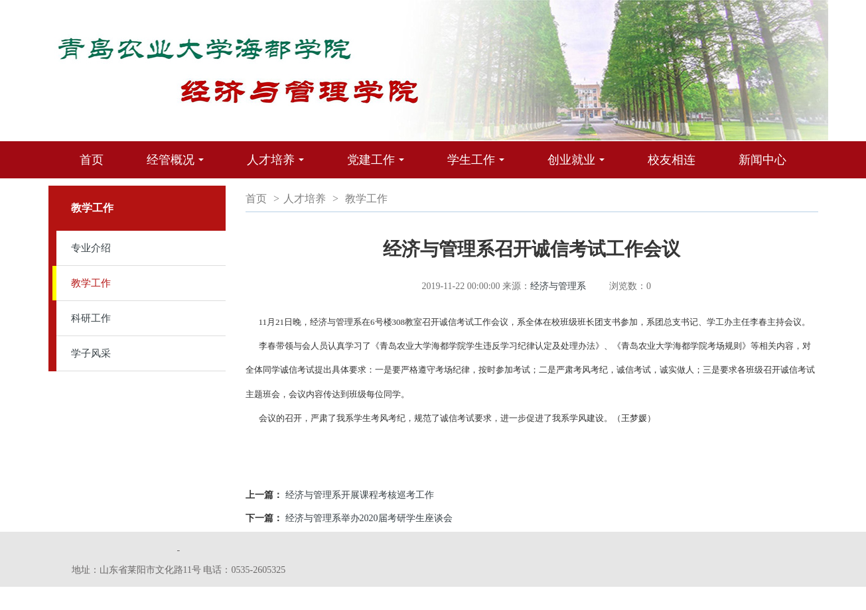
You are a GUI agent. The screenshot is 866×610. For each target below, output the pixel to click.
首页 (92, 159)
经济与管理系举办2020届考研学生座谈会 (369, 518)
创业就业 (579, 165)
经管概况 (178, 165)
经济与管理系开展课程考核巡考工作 (359, 495)
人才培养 (279, 165)
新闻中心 (762, 159)
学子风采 (91, 353)
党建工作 (379, 165)
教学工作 (91, 283)
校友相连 (671, 159)
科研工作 (91, 318)
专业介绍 (91, 248)
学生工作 (479, 165)
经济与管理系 (558, 286)
